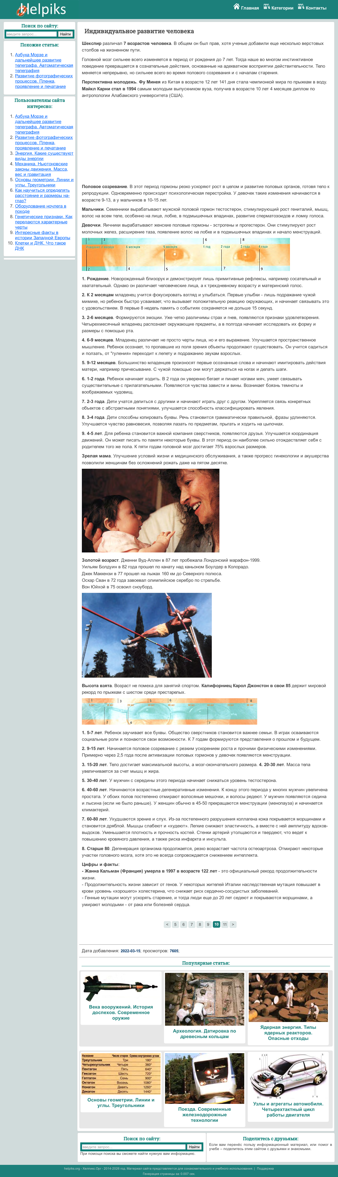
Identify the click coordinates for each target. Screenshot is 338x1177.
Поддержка (265, 1168)
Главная (250, 8)
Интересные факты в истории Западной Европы (42, 235)
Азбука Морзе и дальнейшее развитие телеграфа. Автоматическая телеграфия (44, 62)
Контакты (316, 8)
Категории (282, 8)
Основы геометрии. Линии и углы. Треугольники (44, 182)
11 (225, 924)
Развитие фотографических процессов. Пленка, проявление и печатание (44, 81)
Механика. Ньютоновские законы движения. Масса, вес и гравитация (41, 169)
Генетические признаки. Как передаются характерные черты (43, 222)
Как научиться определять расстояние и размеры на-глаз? (42, 195)
